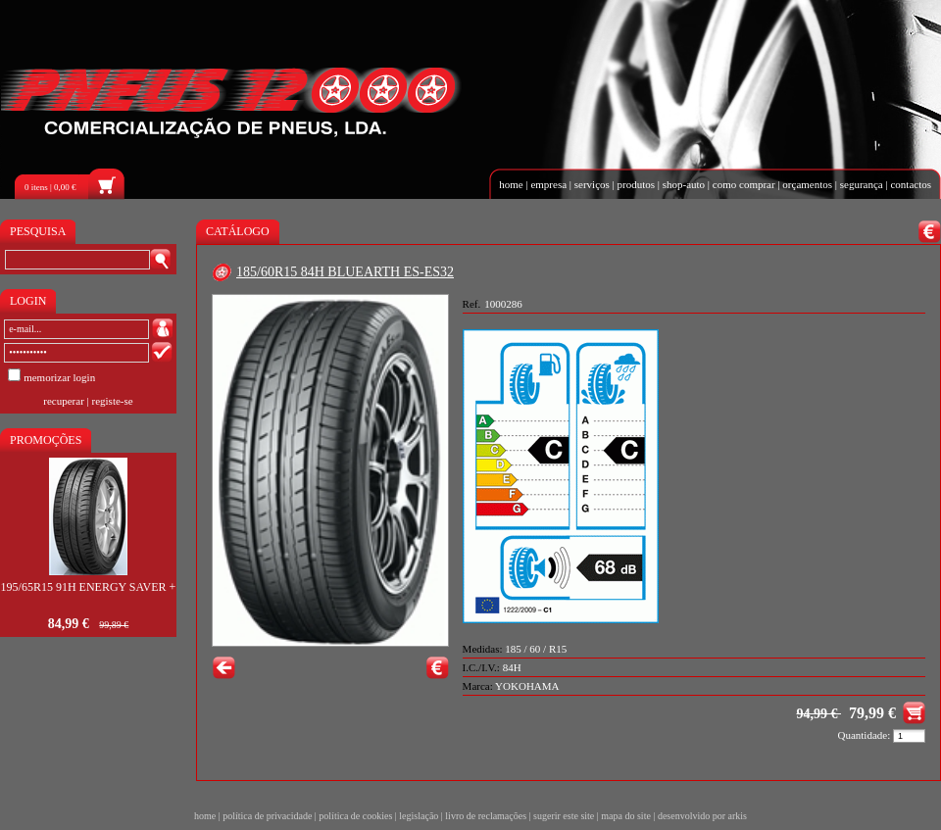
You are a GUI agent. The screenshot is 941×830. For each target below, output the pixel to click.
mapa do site (626, 815)
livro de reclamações (485, 815)
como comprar (744, 184)
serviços (592, 184)
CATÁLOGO (238, 231)
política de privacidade (267, 815)
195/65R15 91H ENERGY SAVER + (88, 587)
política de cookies (355, 815)
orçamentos (807, 184)
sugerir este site (563, 815)
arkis (737, 815)
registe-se (112, 401)
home (510, 184)
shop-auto (684, 184)
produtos (637, 184)
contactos (910, 184)
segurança (861, 184)
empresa (548, 184)
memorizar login (59, 377)
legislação (418, 815)
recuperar (63, 401)
